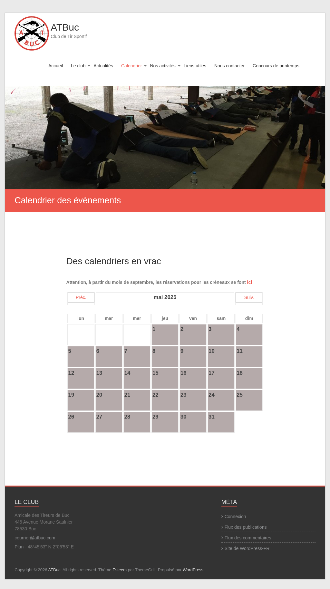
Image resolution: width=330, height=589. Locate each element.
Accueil (55, 65)
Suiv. (249, 297)
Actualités (103, 65)
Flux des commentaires (248, 537)
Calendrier (131, 65)
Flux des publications (246, 527)
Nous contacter (229, 65)
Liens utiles (195, 65)
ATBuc (65, 27)
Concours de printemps (276, 65)
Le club (78, 65)
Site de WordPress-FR (247, 548)
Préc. (81, 297)
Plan (19, 546)
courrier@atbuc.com (35, 537)
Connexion (235, 516)
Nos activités (162, 65)
